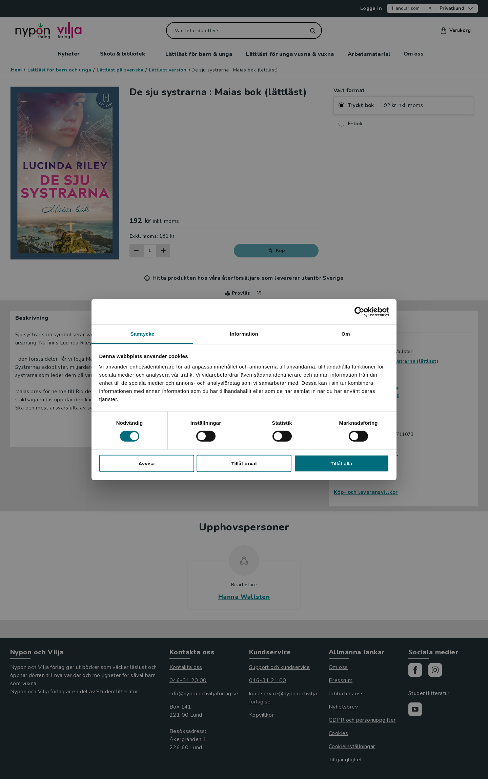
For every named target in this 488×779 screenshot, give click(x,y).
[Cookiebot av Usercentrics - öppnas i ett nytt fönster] (359, 312)
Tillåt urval (244, 463)
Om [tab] (345, 334)
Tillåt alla (341, 463)
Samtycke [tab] (142, 334)
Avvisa (147, 463)
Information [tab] (244, 334)
